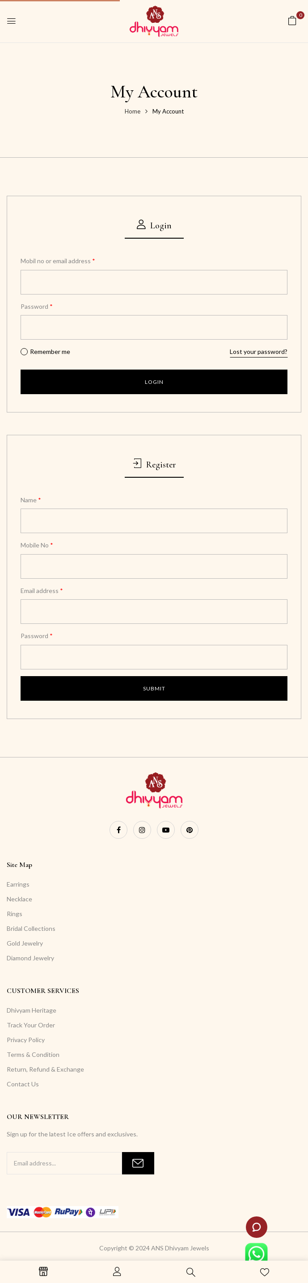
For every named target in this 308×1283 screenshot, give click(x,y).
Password (37, 306)
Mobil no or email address (58, 261)
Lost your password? (258, 351)
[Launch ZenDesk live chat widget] (256, 1227)
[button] (292, 20)
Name (31, 500)
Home (132, 111)
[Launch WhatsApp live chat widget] (256, 1254)
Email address (42, 590)
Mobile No (37, 545)
